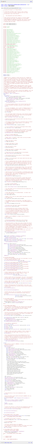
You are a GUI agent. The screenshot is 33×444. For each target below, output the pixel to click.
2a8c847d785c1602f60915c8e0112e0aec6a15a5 (17, 4)
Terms (11, 442)
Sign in (31, 1)
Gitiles (6, 442)
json (31, 442)
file (20, 8)
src (28, 4)
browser (6, 5)
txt (29, 442)
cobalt (2, 4)
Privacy (8, 442)
